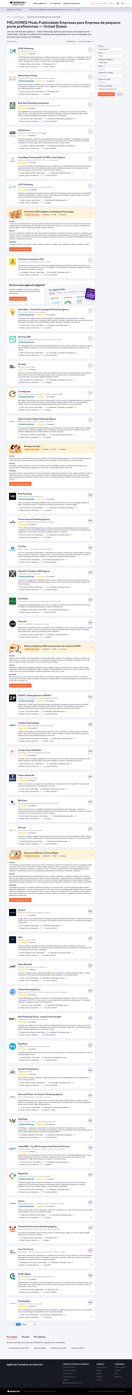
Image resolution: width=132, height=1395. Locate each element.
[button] (112, 4)
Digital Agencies (19, 17)
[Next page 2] (18, 1324)
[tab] (12, 1337)
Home (9, 17)
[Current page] (29, 1324)
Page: (24, 1324)
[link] (55, 3)
